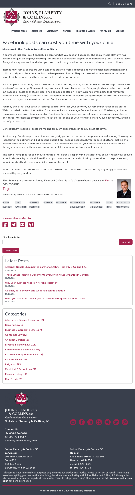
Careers (67, 30)
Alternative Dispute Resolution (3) (24, 320)
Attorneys (37, 30)
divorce (48, 202)
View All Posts (10, 250)
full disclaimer (112, 478)
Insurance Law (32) (16, 359)
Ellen (107, 180)
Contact (120, 30)
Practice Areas (19, 30)
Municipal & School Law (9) (20, 369)
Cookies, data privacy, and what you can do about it (35, 290)
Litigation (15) (13, 364)
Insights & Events (85, 30)
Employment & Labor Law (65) (22, 349)
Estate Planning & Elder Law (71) (24, 354)
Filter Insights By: (11, 237)
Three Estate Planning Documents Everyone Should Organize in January (47, 274)
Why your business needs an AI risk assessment (31, 282)
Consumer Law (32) (16, 334)
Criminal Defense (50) (17, 339)
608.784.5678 (124, 4)
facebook (61, 202)
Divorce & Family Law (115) (20, 344)
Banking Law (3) (14, 324)
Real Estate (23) (14, 379)
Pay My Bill (105, 30)
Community (52, 30)
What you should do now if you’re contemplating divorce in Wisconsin (45, 298)
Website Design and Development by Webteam (67, 490)
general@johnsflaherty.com (21, 440)
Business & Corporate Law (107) (23, 329)
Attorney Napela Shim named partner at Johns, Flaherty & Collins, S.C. (46, 266)
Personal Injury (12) (16, 374)
